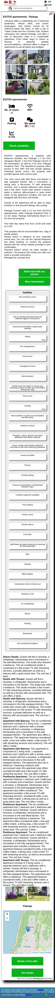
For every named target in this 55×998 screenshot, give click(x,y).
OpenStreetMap (45, 952)
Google (41, 990)
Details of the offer (27, 961)
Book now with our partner (34, 272)
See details (27, 973)
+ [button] (7, 914)
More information (34, 281)
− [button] (7, 919)
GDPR (28, 995)
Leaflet (34, 952)
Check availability (19, 146)
